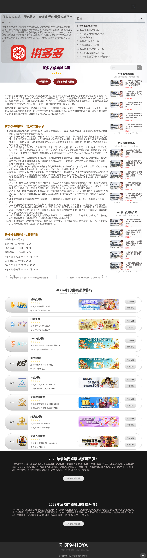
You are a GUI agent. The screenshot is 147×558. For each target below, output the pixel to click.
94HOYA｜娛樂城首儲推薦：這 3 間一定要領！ (134, 105)
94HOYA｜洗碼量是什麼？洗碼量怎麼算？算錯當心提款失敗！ (134, 115)
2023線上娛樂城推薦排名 (91, 49)
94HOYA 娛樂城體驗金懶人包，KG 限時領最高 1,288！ (134, 265)
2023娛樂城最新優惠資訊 (91, 33)
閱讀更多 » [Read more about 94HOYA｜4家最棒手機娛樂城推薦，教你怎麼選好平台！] (129, 168)
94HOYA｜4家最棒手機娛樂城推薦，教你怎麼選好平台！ (134, 163)
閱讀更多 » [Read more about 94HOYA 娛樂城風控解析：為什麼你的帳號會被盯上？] (129, 131)
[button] (133, 6)
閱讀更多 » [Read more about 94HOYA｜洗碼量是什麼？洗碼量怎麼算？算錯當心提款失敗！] (129, 120)
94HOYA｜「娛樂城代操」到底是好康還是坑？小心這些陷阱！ (134, 83)
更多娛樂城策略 (87, 37)
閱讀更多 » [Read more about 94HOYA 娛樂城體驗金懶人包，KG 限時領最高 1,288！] (129, 269)
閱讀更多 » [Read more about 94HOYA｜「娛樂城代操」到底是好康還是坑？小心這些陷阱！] (129, 87)
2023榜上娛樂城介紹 (89, 30)
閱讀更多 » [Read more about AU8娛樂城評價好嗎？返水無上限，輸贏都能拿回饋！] (129, 157)
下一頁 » (135, 133)
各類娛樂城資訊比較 (89, 41)
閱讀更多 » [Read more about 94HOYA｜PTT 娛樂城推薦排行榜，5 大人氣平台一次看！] (129, 98)
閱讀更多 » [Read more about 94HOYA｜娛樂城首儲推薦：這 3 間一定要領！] (129, 109)
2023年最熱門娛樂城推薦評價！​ (94, 56)
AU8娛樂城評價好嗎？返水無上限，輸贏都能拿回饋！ (134, 152)
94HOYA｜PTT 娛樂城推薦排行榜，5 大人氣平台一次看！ (134, 94)
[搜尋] (139, 67)
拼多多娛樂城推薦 (88, 26)
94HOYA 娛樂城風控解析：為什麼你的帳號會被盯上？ (134, 126)
